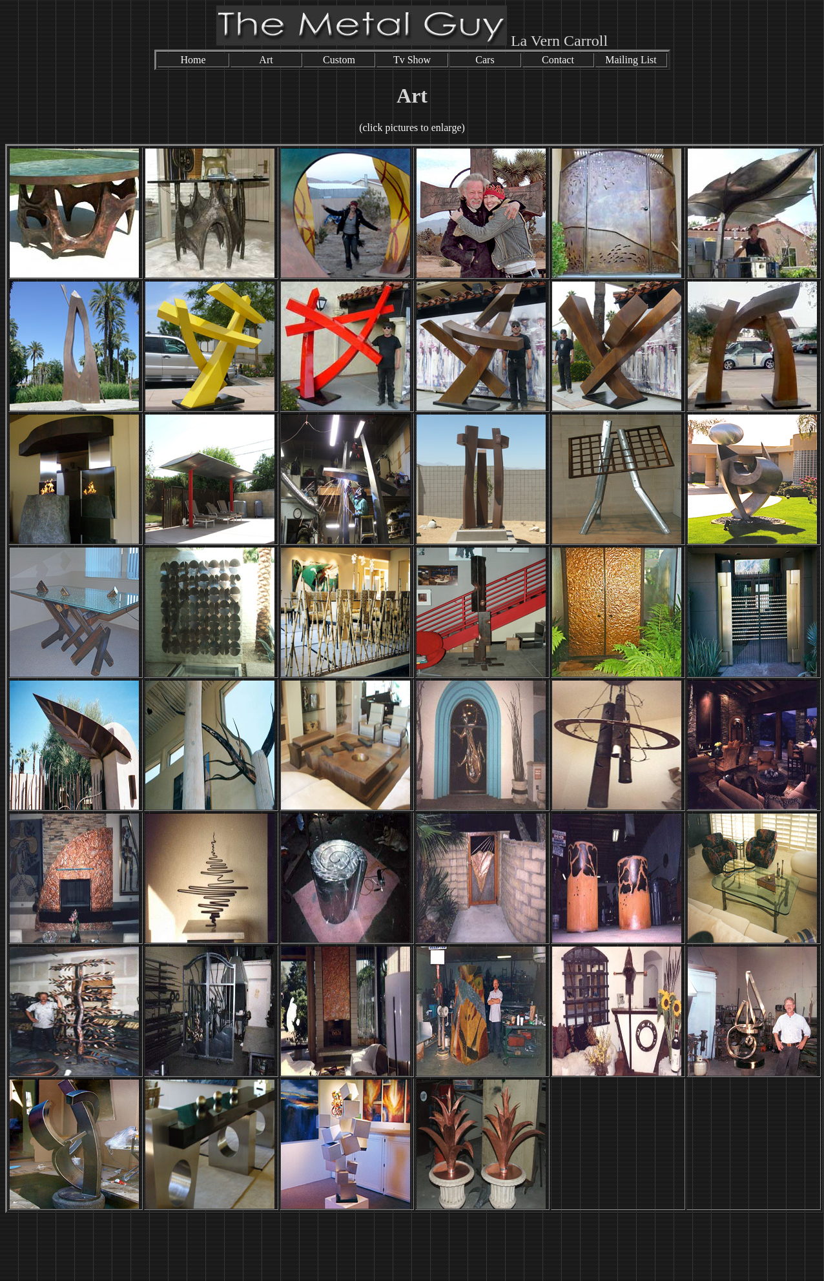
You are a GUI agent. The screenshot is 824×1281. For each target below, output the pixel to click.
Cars (484, 59)
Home (192, 59)
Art (266, 59)
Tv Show (412, 59)
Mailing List (631, 59)
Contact (558, 59)
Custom (339, 59)
